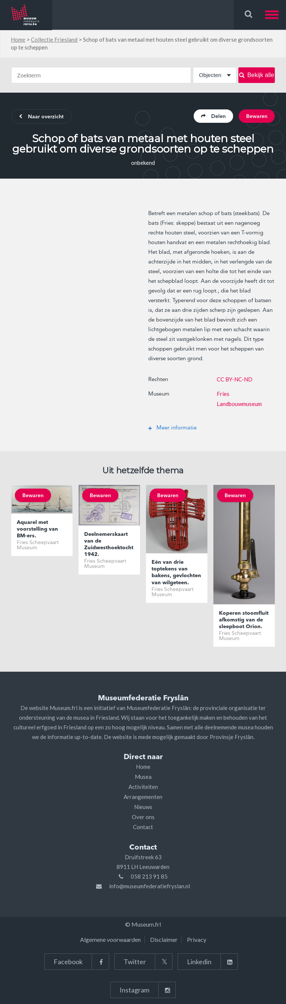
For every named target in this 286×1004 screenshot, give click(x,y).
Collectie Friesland (54, 39)
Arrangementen (143, 796)
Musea (143, 776)
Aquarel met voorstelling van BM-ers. (37, 529)
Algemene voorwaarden (110, 939)
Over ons (143, 816)
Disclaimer (164, 939)
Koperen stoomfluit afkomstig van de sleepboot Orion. (243, 620)
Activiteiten (143, 786)
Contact (143, 827)
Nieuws (143, 806)
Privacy (196, 939)
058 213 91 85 (149, 876)
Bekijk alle (256, 75)
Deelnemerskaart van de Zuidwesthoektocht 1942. (108, 544)
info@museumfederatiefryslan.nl (149, 886)
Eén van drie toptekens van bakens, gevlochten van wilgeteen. (176, 572)
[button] (275, 14)
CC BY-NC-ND (234, 379)
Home (18, 39)
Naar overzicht (41, 116)
